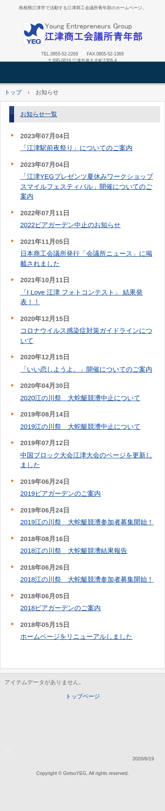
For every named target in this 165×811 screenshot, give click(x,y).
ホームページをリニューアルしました (76, 636)
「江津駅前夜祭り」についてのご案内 (76, 147)
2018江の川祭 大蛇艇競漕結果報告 (73, 550)
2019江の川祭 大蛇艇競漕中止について (80, 426)
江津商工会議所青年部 (83, 33)
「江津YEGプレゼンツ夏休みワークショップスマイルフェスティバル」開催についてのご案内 (86, 186)
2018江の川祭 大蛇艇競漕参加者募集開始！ (87, 579)
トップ (13, 92)
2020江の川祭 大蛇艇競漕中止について (80, 398)
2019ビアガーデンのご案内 (60, 493)
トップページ (83, 696)
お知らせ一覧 (38, 114)
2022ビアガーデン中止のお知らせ (70, 225)
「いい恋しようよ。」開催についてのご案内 (86, 369)
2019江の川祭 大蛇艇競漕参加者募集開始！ (87, 522)
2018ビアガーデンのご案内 (60, 608)
